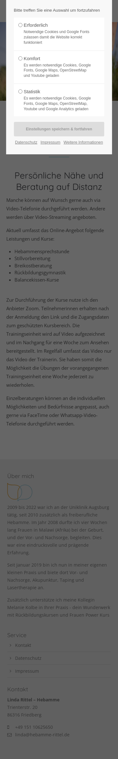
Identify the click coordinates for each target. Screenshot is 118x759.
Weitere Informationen (83, 142)
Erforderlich (57, 33)
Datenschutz (26, 142)
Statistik (57, 100)
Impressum (50, 142)
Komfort (57, 67)
